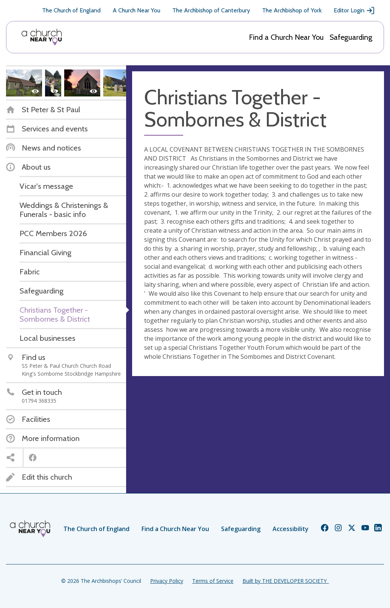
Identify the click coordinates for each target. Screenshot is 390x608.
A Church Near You (136, 10)
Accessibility (291, 529)
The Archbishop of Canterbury (211, 10)
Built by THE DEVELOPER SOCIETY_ (285, 580)
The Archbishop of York (292, 10)
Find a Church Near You (286, 37)
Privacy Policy (166, 580)
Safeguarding (351, 37)
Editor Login (354, 10)
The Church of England (71, 10)
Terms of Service (212, 580)
